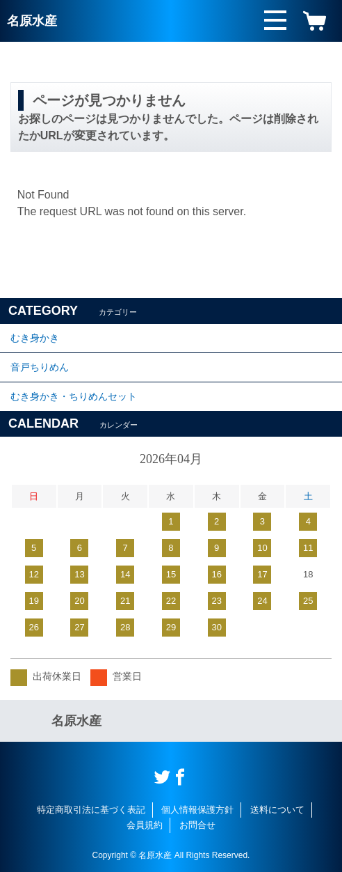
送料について (277, 809)
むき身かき (34, 337)
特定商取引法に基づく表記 (91, 809)
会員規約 (145, 825)
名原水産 (32, 21)
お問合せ (197, 825)
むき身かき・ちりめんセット (73, 396)
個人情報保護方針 (197, 809)
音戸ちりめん (39, 367)
